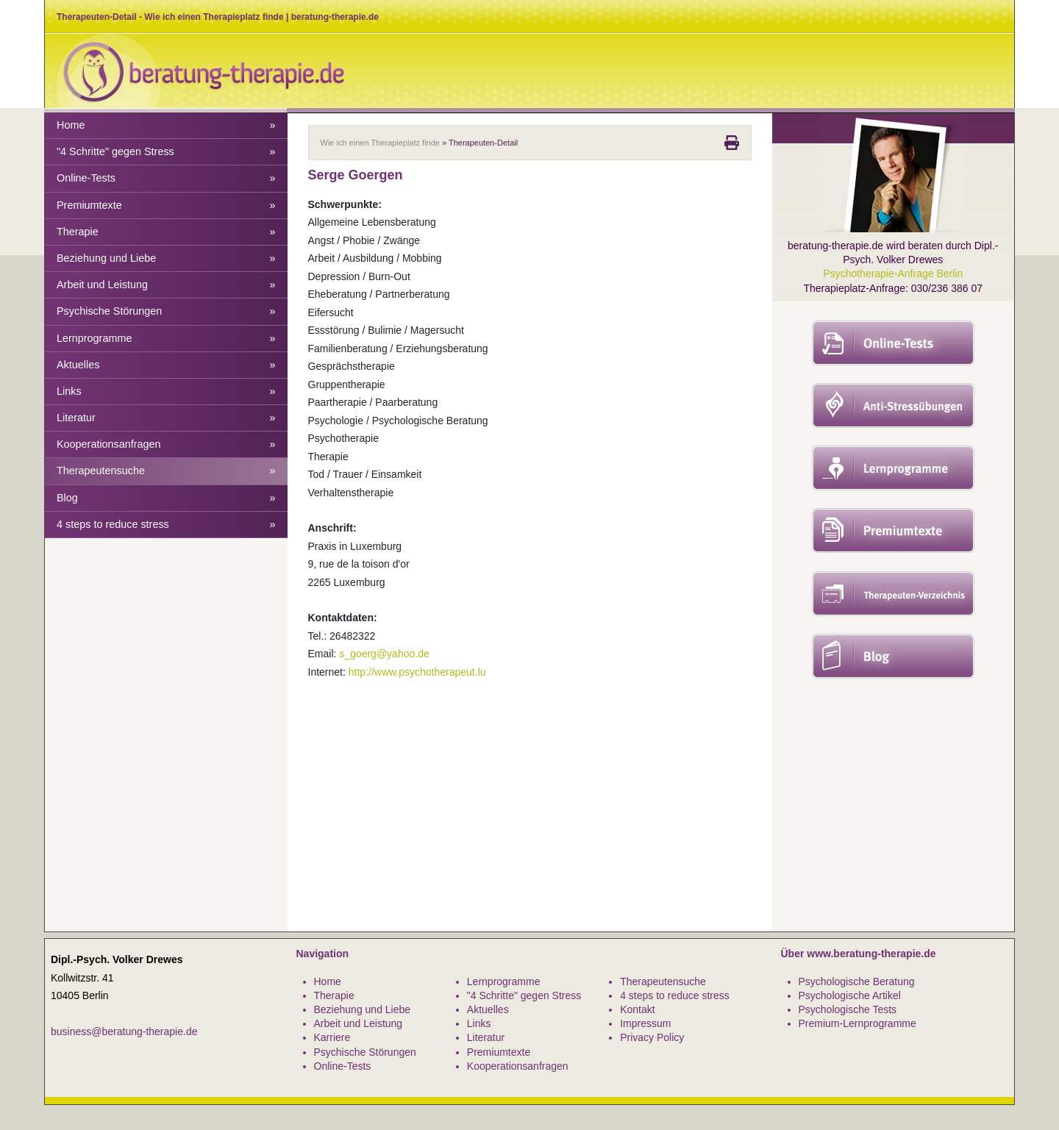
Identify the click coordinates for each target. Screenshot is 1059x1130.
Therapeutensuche (166, 471)
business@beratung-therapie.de (124, 1031)
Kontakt (637, 1009)
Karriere (332, 1037)
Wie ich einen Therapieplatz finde (380, 142)
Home (166, 125)
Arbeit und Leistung (166, 285)
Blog (166, 498)
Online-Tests (166, 178)
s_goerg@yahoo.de (384, 653)
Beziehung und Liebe (166, 258)
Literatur (166, 418)
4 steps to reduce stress (166, 525)
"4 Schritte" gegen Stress (166, 152)
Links (166, 391)
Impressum (645, 1023)
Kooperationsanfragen (166, 444)
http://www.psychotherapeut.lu (417, 672)
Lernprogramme (166, 339)
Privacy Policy (652, 1037)
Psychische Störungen (166, 311)
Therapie (166, 232)
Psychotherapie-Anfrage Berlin (893, 273)
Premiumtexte (166, 205)
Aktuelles (166, 365)
